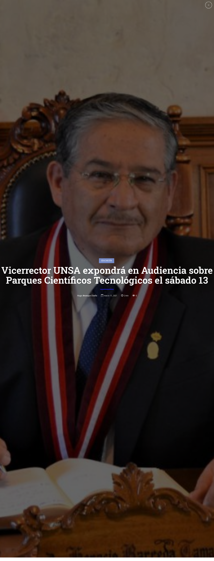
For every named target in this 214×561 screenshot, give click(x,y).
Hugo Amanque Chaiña (87, 269)
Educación (106, 233)
